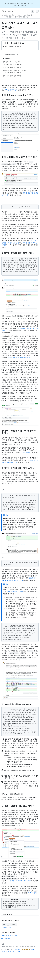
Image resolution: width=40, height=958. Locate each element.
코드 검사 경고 (8, 17)
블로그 (19, 951)
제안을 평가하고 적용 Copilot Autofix (18, 704)
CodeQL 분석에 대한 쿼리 (15, 592)
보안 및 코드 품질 (9, 15)
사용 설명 (19, 15)
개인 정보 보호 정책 (6, 927)
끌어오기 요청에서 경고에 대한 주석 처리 (18, 432)
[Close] (34, 3)
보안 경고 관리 (27, 15)
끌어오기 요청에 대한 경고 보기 (17, 253)
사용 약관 (17, 949)
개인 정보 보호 (25, 949)
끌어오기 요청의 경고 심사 (22, 17)
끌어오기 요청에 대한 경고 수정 (17, 468)
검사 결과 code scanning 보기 (17, 95)
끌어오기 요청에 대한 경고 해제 (17, 805)
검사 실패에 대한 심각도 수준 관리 (19, 157)
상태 (32, 949)
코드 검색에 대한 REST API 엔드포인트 (18, 881)
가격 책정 (4, 951)
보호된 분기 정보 (26, 452)
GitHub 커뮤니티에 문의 (9, 936)
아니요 (12, 924)
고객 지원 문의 (6, 938)
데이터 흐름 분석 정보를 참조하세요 (19, 358)
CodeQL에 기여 (33, 893)
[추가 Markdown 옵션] (17, 54)
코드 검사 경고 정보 (11, 90)
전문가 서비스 (12, 951)
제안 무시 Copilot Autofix (13, 794)
